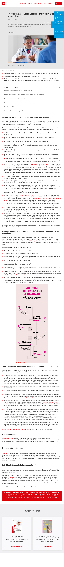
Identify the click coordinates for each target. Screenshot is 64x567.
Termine (49, 3)
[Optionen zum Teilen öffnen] (11, 32)
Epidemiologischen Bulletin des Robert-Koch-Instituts (18, 274)
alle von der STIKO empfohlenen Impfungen (33, 241)
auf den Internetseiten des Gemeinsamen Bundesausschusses (21, 397)
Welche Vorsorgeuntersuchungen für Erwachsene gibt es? (18, 90)
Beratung (30, 3)
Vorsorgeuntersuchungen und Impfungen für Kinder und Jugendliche (20, 98)
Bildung (40, 3)
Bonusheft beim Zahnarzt (10, 106)
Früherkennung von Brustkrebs (27, 195)
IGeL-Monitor (13, 477)
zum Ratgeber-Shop (16, 546)
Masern (25, 381)
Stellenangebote (59, 31)
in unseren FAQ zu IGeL (31, 486)
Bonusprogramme (8, 102)
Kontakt (35, 3)
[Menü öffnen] (58, 3)
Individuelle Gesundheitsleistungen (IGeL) (14, 111)
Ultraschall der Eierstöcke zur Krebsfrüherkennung (18, 494)
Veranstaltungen (23, 3)
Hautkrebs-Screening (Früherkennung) (40, 164)
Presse (44, 3)
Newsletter (59, 36)
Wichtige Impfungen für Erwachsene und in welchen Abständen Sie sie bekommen (24, 94)
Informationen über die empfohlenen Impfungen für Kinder (16, 429)
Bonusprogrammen (9, 438)
